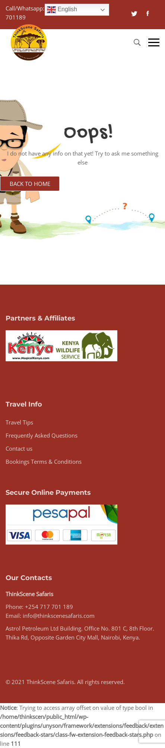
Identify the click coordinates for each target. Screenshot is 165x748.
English (62, 9)
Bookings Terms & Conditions (44, 461)
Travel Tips (19, 422)
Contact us (19, 448)
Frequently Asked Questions (41, 435)
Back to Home (30, 183)
